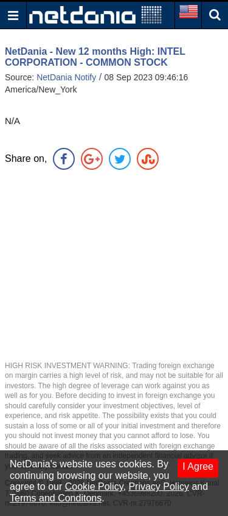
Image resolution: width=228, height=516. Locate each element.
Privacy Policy (158, 486)
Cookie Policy (94, 486)
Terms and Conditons (56, 498)
